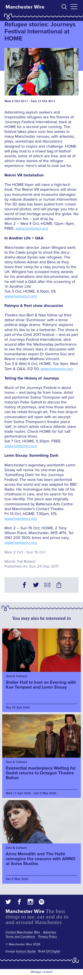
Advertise (49, 932)
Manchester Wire (25, 7)
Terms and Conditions (20, 936)
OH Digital (53, 951)
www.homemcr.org (31, 228)
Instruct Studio (26, 951)
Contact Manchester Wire (23, 932)
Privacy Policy (47, 936)
